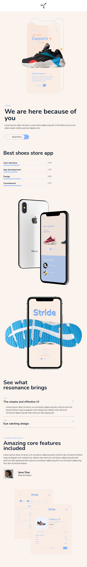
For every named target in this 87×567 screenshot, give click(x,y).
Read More (17, 137)
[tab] (39, 402)
